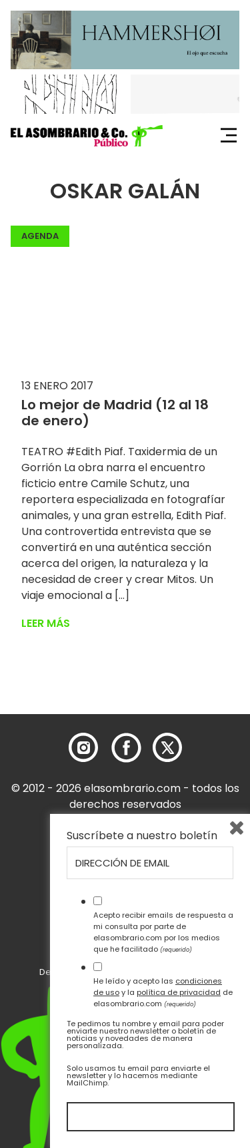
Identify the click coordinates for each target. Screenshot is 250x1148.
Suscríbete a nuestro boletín (142, 836)
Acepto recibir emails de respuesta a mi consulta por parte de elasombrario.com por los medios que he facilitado (163, 932)
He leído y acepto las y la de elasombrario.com (163, 992)
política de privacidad (179, 992)
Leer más (45, 623)
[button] (87, 135)
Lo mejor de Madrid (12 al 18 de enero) (115, 412)
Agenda (40, 236)
